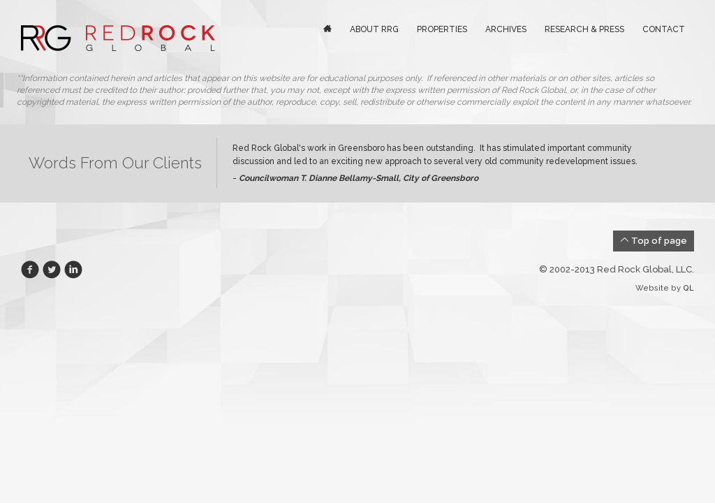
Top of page (653, 240)
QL (688, 288)
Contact (663, 29)
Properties (442, 29)
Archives (505, 29)
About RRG (374, 29)
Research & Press (584, 29)
